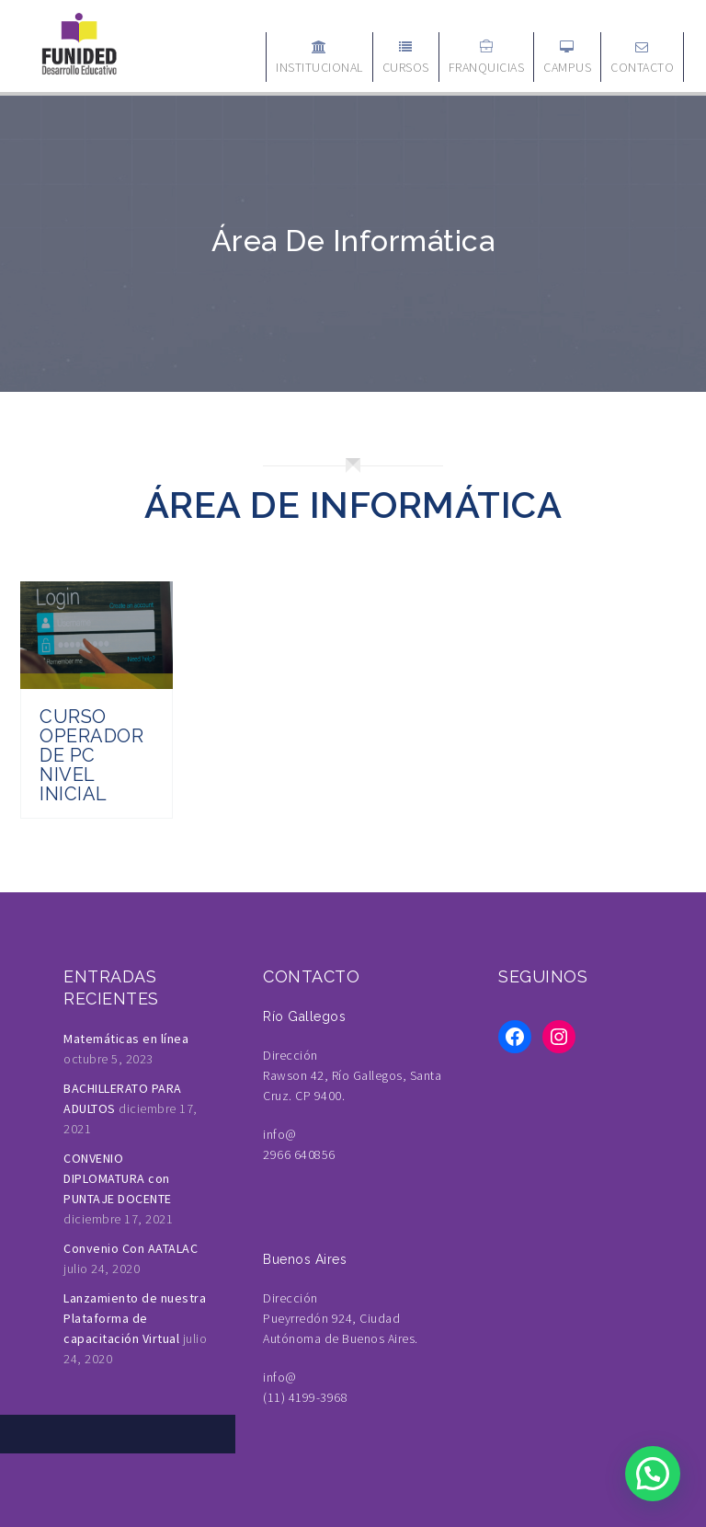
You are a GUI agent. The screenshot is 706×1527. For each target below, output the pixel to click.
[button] (652, 1473)
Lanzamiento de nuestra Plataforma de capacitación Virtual (134, 1318)
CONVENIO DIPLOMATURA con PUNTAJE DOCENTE (117, 1178)
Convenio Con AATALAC (130, 1248)
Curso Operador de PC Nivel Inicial (91, 755)
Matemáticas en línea (125, 1038)
